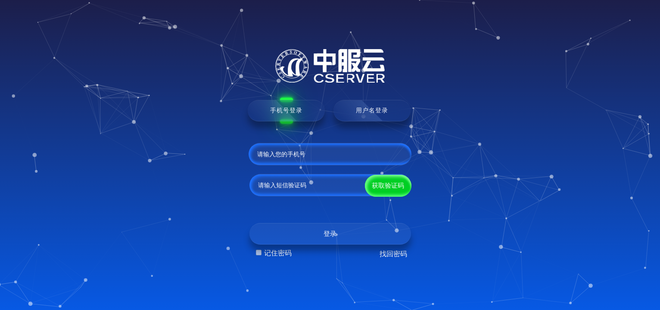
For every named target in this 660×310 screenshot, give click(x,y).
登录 (330, 234)
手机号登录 (286, 110)
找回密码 (393, 254)
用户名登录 (372, 110)
